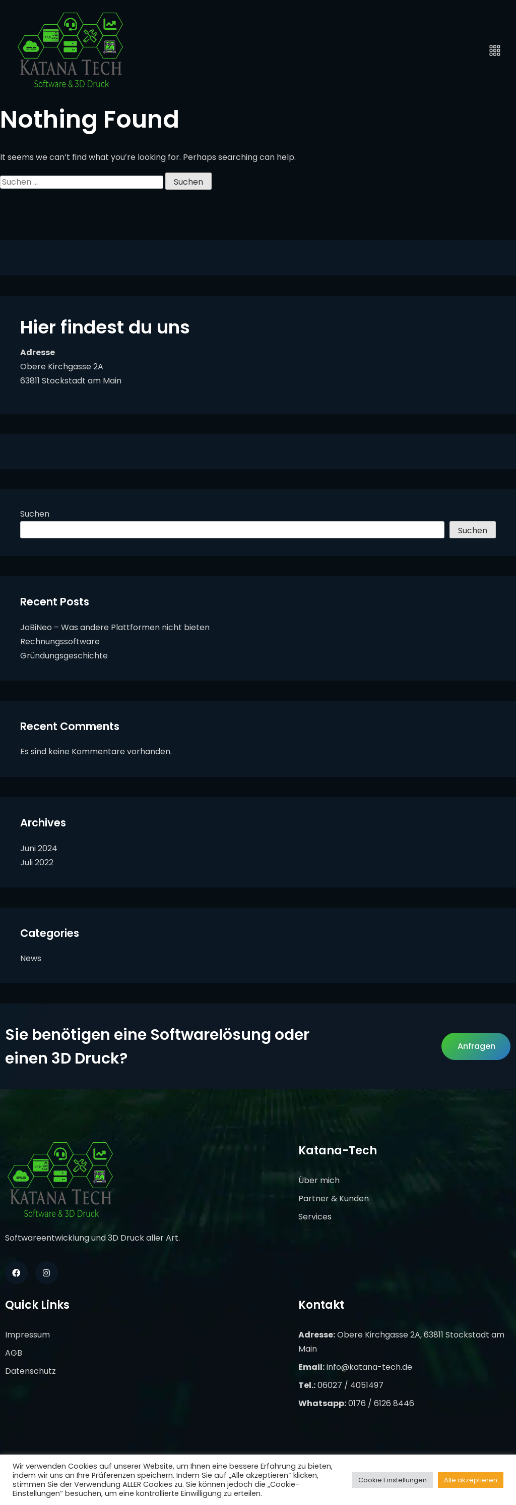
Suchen (34, 514)
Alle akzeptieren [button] (470, 1480)
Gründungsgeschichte (64, 655)
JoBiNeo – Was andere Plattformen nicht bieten (115, 627)
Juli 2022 (36, 862)
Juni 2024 (38, 848)
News (30, 958)
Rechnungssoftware (60, 641)
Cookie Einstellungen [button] (392, 1480)
